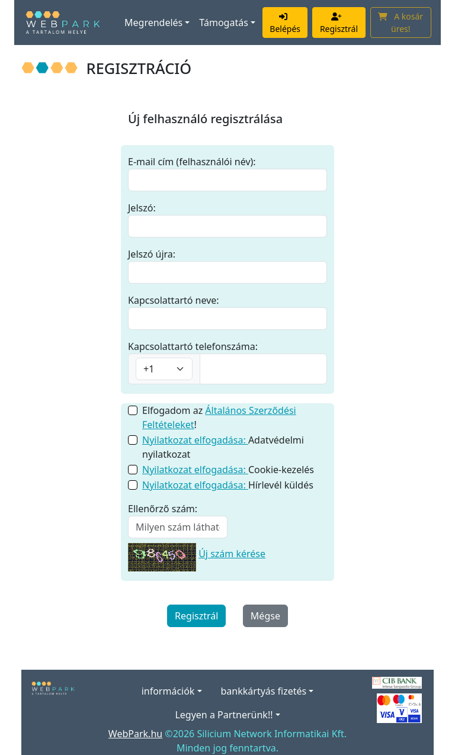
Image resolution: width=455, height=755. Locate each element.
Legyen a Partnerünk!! (224, 714)
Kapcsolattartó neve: (173, 300)
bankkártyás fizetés (264, 691)
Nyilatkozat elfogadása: (195, 439)
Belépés (285, 22)
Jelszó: (142, 207)
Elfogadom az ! (219, 417)
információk (168, 691)
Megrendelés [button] (153, 22)
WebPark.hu (135, 733)
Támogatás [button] (223, 22)
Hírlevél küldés (227, 484)
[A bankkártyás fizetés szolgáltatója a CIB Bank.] (397, 681)
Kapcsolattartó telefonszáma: (193, 346)
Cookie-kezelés (228, 469)
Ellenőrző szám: (162, 508)
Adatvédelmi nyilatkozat (223, 447)
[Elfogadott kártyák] (399, 707)
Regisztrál (339, 22)
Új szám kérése (231, 553)
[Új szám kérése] (162, 553)
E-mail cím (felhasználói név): (192, 161)
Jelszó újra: (151, 254)
